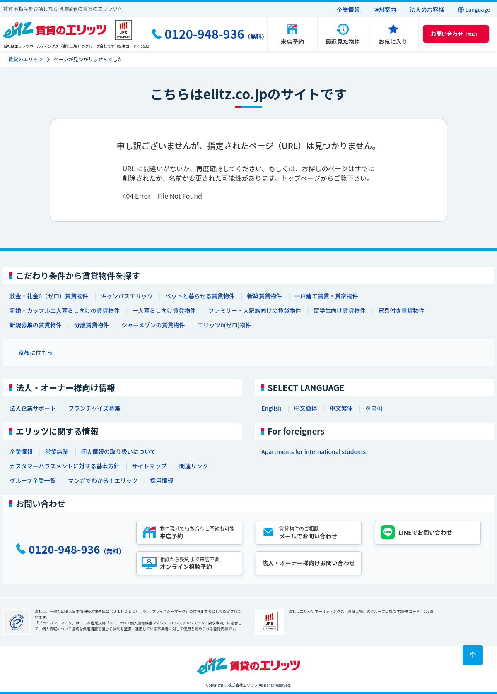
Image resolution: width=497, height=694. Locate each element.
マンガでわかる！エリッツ (103, 480)
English (271, 408)
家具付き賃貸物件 (401, 310)
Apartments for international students (313, 451)
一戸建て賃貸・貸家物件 (326, 296)
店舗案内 (384, 9)
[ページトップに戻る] (473, 655)
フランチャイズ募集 (94, 408)
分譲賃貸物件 (91, 325)
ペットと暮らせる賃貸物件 (200, 296)
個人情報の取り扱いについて (118, 451)
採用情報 (161, 480)
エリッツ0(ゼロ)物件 (224, 325)
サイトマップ (149, 466)
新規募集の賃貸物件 (36, 325)
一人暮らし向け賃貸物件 (164, 310)
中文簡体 (305, 408)
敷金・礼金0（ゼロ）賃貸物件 (49, 296)
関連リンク (193, 466)
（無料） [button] (455, 34)
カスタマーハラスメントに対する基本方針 (64, 466)
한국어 (374, 408)
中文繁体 (341, 408)
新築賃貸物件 (264, 296)
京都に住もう (35, 352)
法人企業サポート (33, 408)
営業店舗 (56, 451)
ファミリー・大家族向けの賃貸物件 (254, 310)
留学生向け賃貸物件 (340, 310)
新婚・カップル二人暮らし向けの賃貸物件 (65, 310)
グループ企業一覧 (32, 480)
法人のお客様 (427, 9)
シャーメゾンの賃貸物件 (153, 325)
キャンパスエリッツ (127, 296)
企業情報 (348, 9)
